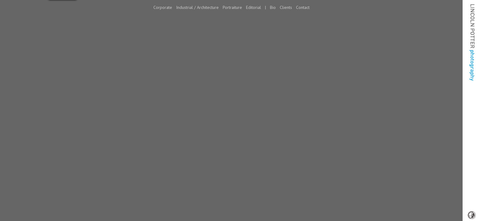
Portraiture (232, 7)
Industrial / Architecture (197, 7)
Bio (273, 7)
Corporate (162, 7)
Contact (303, 7)
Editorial (253, 7)
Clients (286, 7)
